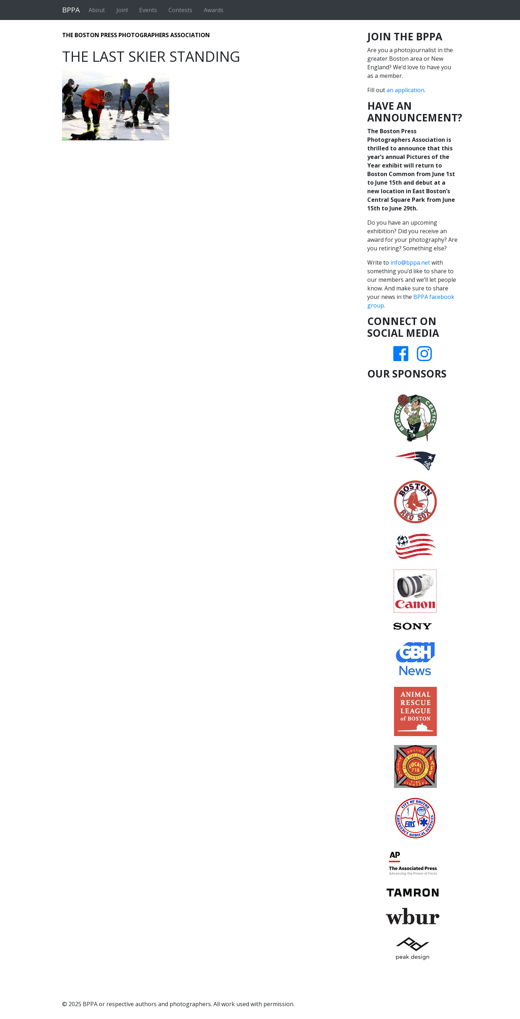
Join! (122, 10)
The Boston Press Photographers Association (136, 35)
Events (148, 10)
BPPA (71, 10)
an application (405, 90)
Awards (213, 10)
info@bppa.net (410, 262)
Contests (180, 10)
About (97, 10)
